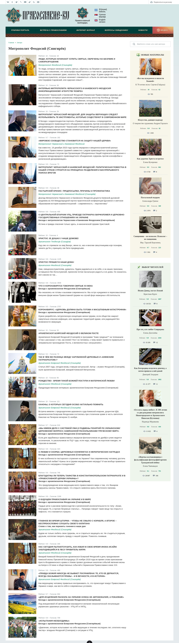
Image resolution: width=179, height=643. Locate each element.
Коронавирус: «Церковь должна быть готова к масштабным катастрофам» (82, 309)
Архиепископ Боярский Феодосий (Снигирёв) (59, 363)
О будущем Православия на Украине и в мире (64, 499)
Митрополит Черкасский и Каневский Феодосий (61, 144)
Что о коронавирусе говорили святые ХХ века (65, 286)
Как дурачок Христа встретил (150, 159)
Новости (142, 30)
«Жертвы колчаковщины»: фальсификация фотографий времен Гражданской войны (150, 460)
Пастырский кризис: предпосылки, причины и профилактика (74, 191)
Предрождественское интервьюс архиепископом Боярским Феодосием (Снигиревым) (78, 388)
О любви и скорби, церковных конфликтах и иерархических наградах (79, 452)
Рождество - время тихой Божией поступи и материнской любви (76, 381)
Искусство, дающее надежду (150, 120)
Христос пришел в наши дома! (56, 262)
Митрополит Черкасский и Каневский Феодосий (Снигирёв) (67, 194)
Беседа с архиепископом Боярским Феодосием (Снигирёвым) (69, 600)
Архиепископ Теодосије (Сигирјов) (54, 241)
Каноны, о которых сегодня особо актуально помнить (70, 404)
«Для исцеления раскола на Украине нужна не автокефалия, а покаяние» (81, 597)
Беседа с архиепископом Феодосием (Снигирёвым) (64, 289)
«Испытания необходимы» (54, 621)
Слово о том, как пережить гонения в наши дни (62, 526)
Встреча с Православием (53, 30)
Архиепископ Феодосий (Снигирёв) (54, 265)
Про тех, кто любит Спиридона (150, 329)
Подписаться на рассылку (163, 2)
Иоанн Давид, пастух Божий (150, 291)
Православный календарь (82, 16)
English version (100, 21)
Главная (11, 43)
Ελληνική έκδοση (101, 10)
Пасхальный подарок (150, 198)
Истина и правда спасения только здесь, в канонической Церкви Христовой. (74, 224)
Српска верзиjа (100, 15)
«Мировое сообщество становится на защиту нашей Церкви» (74, 141)
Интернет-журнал (85, 30)
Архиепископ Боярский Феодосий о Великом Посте (68, 333)
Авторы (19, 43)
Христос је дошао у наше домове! (58, 238)
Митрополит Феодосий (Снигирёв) (55, 65)
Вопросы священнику (116, 30)
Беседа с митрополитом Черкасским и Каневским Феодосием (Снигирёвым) (76, 220)
